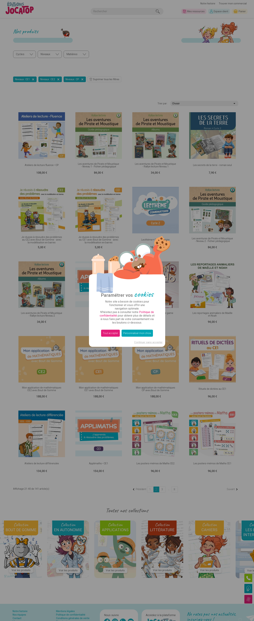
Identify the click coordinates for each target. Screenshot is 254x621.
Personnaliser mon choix (137, 333)
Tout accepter (110, 333)
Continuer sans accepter (148, 342)
